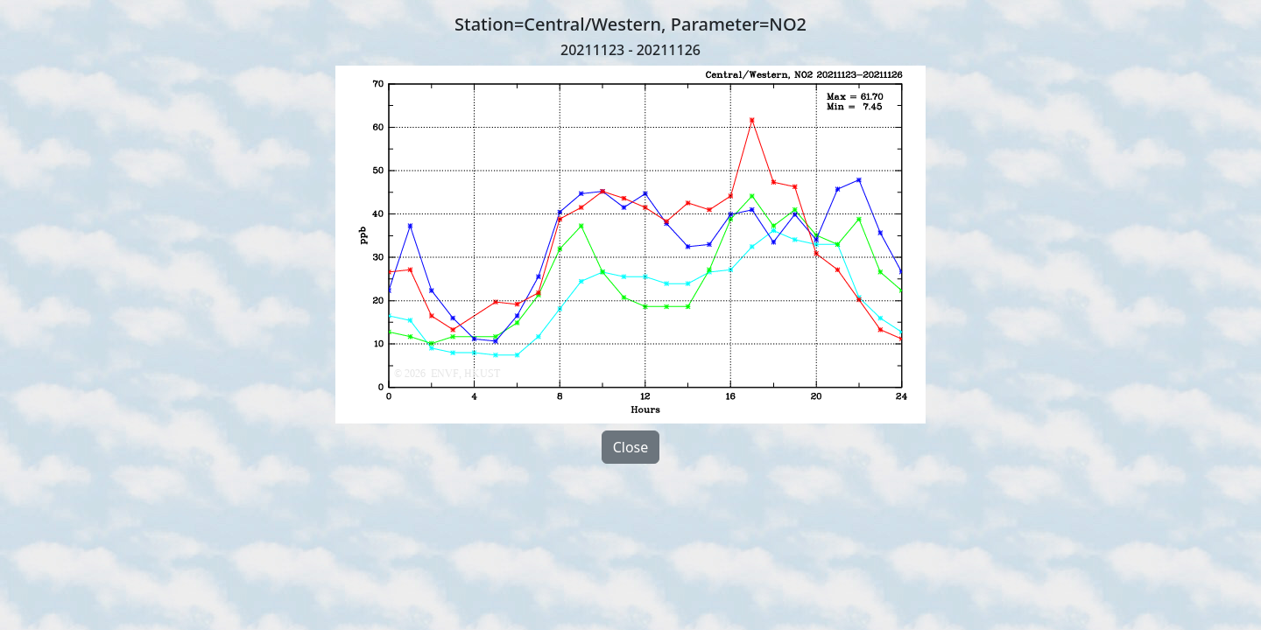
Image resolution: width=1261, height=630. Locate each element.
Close (631, 447)
